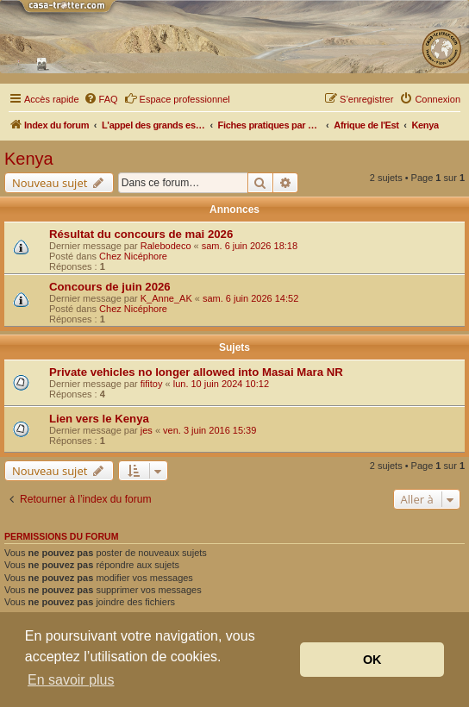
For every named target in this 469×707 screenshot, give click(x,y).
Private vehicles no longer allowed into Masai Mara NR (196, 372)
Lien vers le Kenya (99, 418)
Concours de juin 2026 (110, 286)
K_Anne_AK (166, 298)
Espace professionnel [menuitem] (177, 98)
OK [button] (372, 659)
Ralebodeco (166, 246)
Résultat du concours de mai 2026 (141, 234)
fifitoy (152, 384)
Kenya (28, 158)
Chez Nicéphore (133, 256)
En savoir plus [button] (71, 680)
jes (147, 430)
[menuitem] (101, 99)
